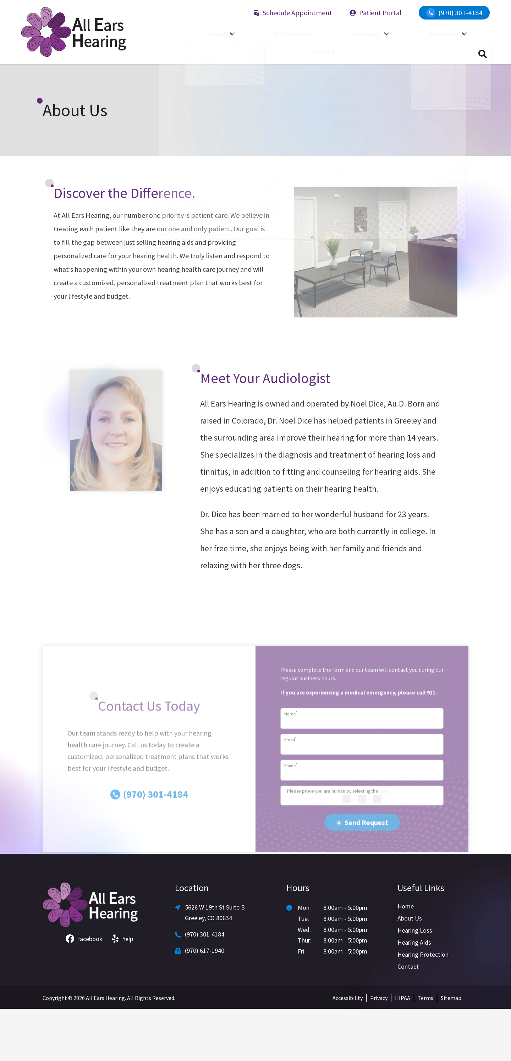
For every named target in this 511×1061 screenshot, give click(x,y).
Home (405, 958)
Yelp (122, 991)
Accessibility (348, 1050)
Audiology (330, 53)
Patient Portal (375, 12)
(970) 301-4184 (454, 12)
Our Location (273, 53)
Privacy (379, 1050)
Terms (425, 1050)
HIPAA (402, 1050)
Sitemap (451, 1050)
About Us (409, 970)
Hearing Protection (423, 1006)
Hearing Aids (414, 994)
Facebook (84, 991)
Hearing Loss (414, 982)
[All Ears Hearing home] (73, 32)
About (212, 53)
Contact (452, 53)
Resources (393, 53)
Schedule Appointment (292, 12)
